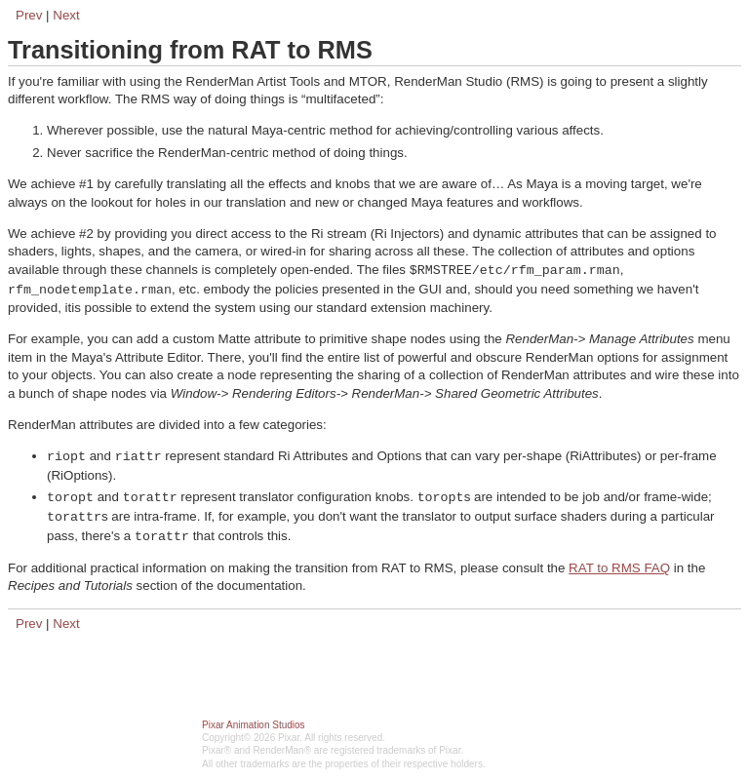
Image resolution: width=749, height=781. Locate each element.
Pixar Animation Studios (253, 725)
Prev (29, 15)
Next (66, 15)
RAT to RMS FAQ (619, 568)
